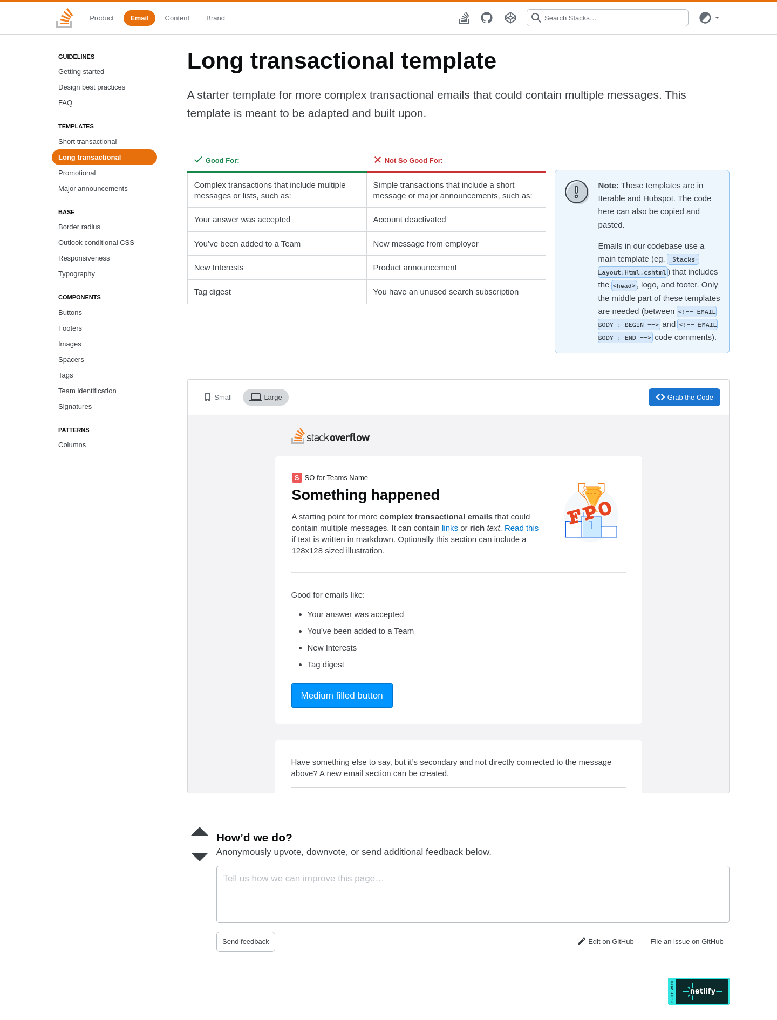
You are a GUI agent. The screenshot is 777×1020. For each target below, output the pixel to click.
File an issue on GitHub (686, 941)
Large (265, 397)
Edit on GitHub (605, 941)
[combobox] (608, 18)
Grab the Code (684, 397)
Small (217, 397)
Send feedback (245, 941)
